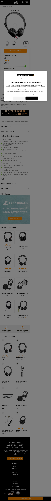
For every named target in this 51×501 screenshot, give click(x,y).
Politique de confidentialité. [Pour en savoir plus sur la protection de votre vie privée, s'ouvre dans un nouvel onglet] (36, 94)
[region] (25, 86)
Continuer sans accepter (25, 78)
